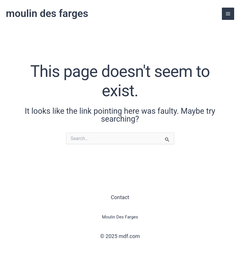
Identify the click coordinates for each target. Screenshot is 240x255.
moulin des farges (47, 14)
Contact (120, 197)
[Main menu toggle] (228, 14)
